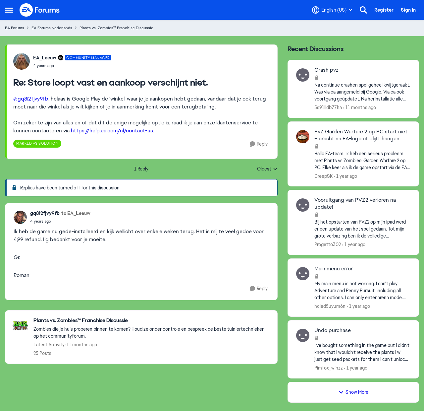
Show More (353, 392)
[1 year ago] (345, 175)
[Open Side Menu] (9, 10)
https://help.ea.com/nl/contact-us (112, 130)
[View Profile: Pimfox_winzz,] (302, 335)
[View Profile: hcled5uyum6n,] (302, 273)
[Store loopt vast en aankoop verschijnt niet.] (72, 66)
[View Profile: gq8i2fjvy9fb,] (20, 217)
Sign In (408, 10)
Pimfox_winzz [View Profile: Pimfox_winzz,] (328, 368)
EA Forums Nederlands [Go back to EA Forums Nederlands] (51, 28)
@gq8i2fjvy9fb (30, 98)
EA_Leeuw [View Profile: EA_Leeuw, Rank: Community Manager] (44, 58)
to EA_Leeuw (75, 213)
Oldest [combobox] (267, 169)
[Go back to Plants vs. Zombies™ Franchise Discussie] (152, 320)
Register (384, 10)
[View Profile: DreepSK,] (302, 136)
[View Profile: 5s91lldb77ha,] (302, 75)
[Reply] (258, 144)
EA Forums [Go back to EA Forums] (14, 28)
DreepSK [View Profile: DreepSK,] (323, 176)
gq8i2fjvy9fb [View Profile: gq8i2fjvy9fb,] (45, 213)
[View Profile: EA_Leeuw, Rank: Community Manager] (21, 61)
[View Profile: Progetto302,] (302, 205)
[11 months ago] (359, 107)
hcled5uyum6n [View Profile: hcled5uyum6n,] (329, 306)
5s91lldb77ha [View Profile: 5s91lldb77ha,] (328, 107)
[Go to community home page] (40, 10)
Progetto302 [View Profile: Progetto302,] (327, 244)
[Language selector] (332, 10)
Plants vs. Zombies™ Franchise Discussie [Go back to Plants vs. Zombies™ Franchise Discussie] (116, 28)
